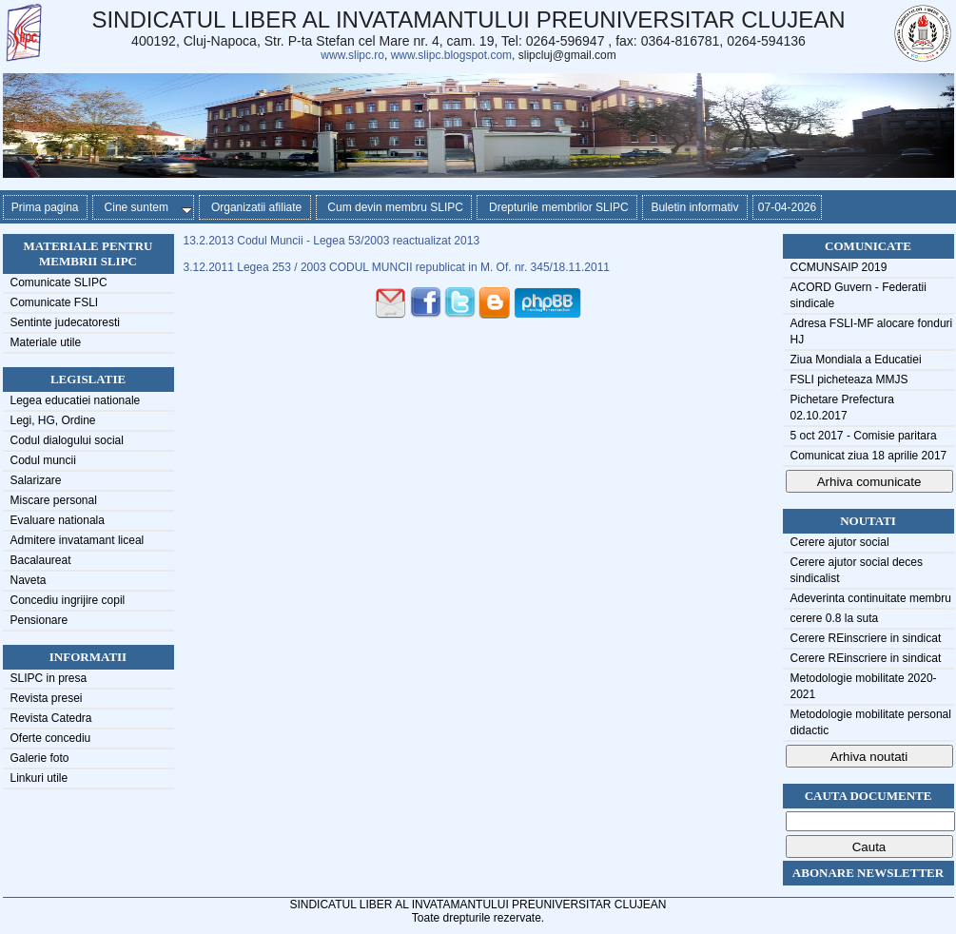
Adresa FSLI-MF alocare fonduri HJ (871, 331)
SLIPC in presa (49, 678)
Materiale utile (46, 342)
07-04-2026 (787, 207)
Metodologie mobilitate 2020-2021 (863, 686)
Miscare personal (53, 500)
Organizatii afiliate (254, 207)
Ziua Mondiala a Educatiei (856, 359)
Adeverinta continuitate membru (870, 598)
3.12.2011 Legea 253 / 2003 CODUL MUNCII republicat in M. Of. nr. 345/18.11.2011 (397, 267)
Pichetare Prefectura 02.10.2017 (842, 407)
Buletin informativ (695, 207)
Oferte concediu (50, 738)
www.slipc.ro (352, 55)
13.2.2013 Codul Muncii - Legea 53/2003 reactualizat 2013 (332, 240)
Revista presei (46, 698)
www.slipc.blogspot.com (451, 55)
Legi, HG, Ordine (53, 420)
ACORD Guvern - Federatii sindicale (858, 295)
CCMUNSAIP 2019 (839, 267)
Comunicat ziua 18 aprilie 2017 (868, 455)
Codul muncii (43, 460)
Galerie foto (39, 758)
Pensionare (39, 620)
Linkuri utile (39, 778)
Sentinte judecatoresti (65, 322)
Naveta (28, 580)
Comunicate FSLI (54, 302)
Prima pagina (45, 207)
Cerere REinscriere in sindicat (866, 638)
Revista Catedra (51, 718)
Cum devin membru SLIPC (394, 207)
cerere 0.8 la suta (834, 618)
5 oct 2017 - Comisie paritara (863, 435)
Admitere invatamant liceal (77, 540)
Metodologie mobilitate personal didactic (870, 722)
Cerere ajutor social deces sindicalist (856, 570)
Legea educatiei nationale (75, 400)
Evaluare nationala (57, 520)
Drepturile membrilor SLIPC (557, 207)
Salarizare (36, 480)
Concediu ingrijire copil (68, 600)
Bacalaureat (40, 560)
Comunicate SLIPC (58, 282)
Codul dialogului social (67, 440)
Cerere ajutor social (839, 542)
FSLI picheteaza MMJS (849, 379)
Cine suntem (145, 207)
